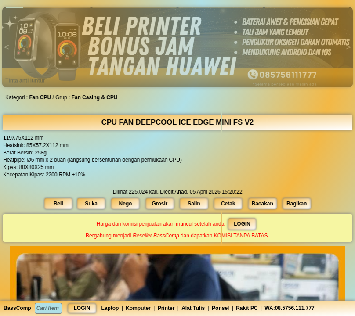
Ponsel (220, 308)
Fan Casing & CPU (96, 97)
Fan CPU (42, 97)
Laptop (110, 308)
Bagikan (295, 204)
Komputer (138, 308)
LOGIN (82, 308)
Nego (126, 204)
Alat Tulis (193, 308)
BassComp (17, 308)
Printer (166, 308)
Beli (60, 204)
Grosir (159, 204)
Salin (194, 204)
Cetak (227, 204)
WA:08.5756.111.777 (289, 308)
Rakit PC (246, 308)
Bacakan (261, 204)
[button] (48, 7)
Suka (93, 204)
